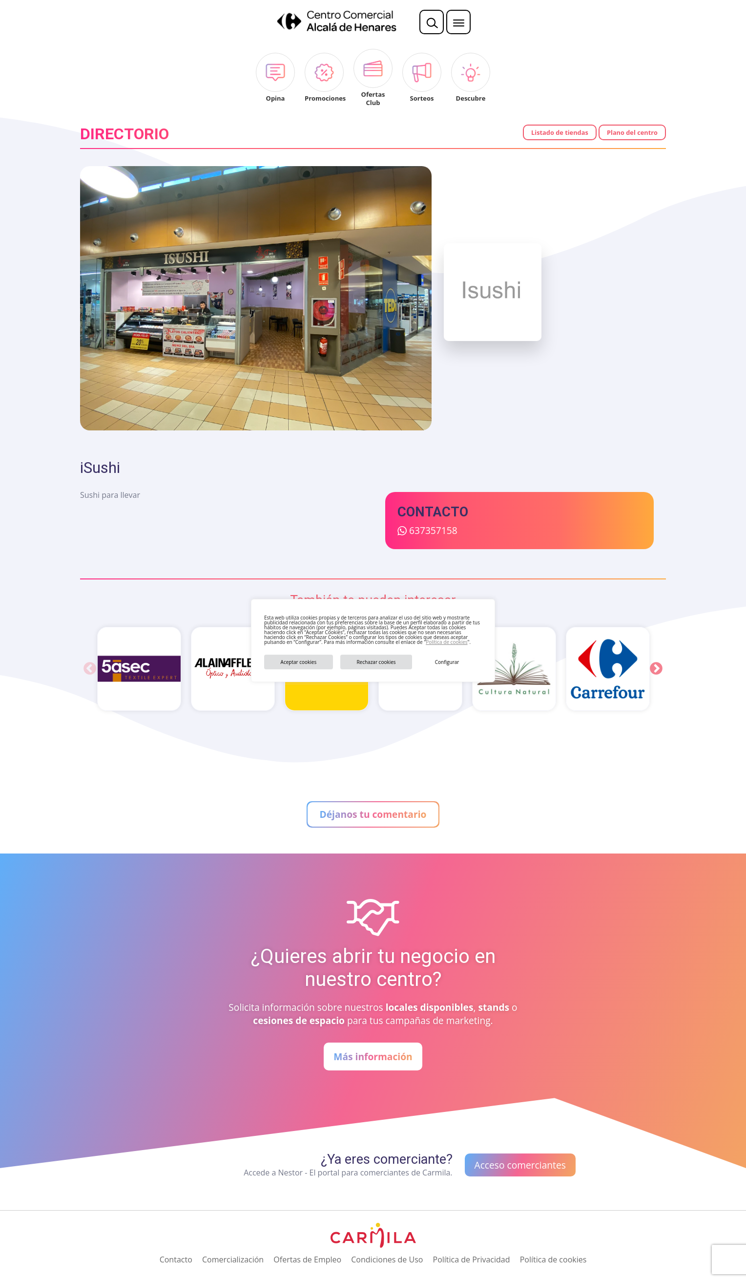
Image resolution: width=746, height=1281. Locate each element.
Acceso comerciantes (520, 1165)
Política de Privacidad (471, 1259)
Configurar (447, 662)
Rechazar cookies (375, 662)
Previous (90, 669)
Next (656, 669)
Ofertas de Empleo (307, 1259)
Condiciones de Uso (387, 1259)
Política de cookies (446, 642)
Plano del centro (632, 132)
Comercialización (233, 1259)
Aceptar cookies (299, 662)
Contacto (176, 1259)
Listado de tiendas (559, 132)
